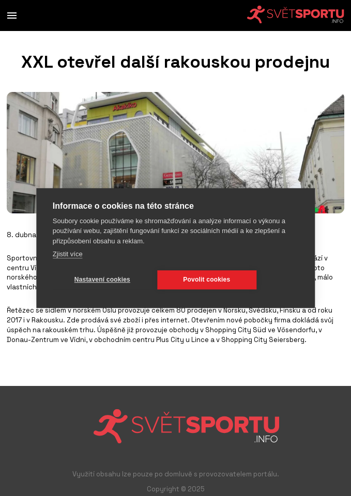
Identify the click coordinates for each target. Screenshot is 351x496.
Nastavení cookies (102, 279)
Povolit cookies (206, 279)
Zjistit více (68, 254)
